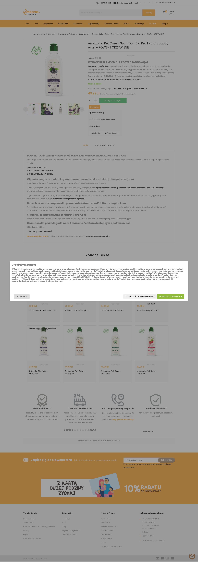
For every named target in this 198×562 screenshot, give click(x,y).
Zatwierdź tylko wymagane (112, 296)
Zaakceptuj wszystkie (143, 296)
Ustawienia (49, 296)
